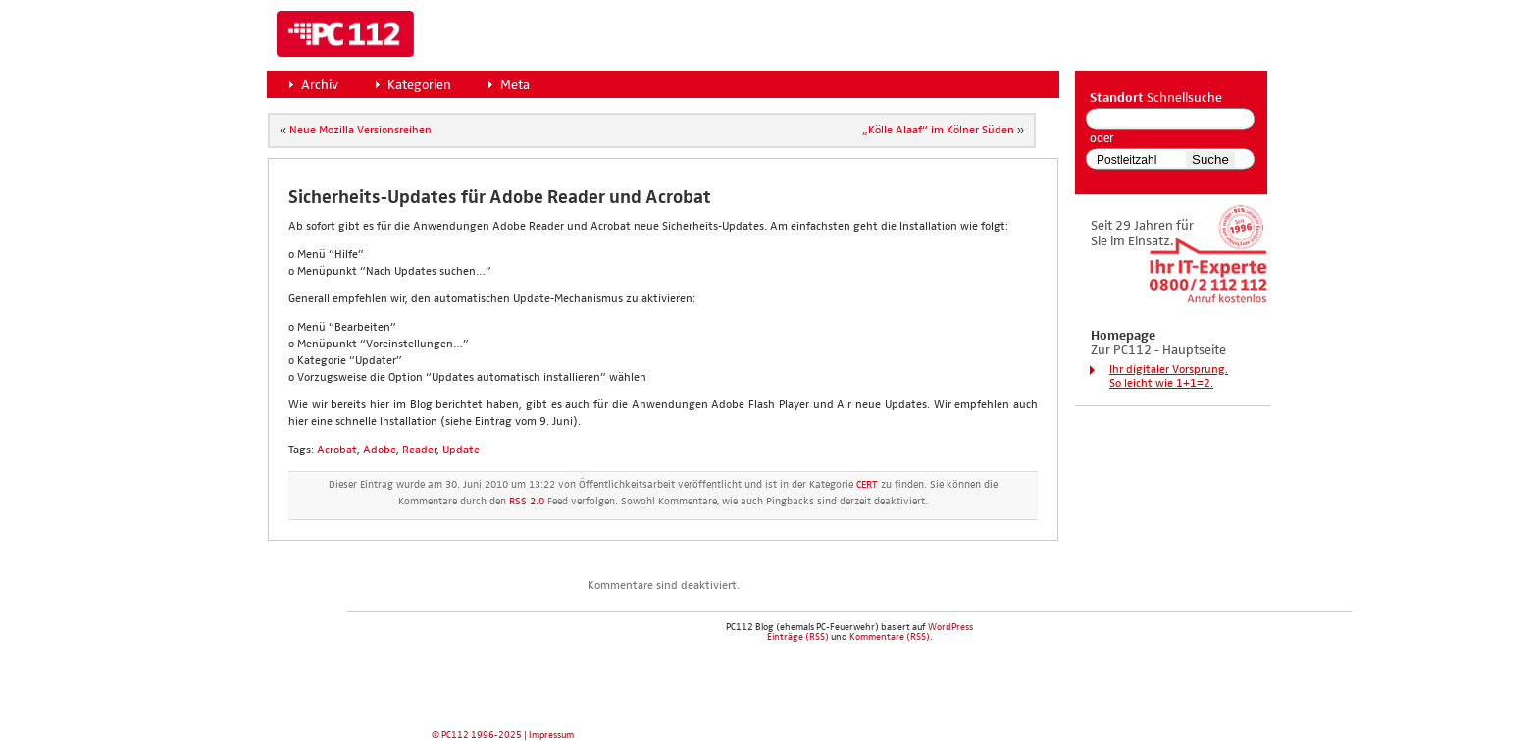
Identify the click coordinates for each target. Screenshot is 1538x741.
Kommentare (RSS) (889, 637)
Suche (1210, 159)
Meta (515, 85)
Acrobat (337, 450)
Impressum (551, 735)
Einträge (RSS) (798, 637)
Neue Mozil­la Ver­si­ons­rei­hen (360, 130)
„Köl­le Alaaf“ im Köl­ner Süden (938, 130)
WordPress (950, 627)
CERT (867, 485)
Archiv (319, 85)
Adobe (379, 450)
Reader (419, 450)
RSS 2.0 (526, 501)
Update (461, 450)
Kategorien (419, 85)
